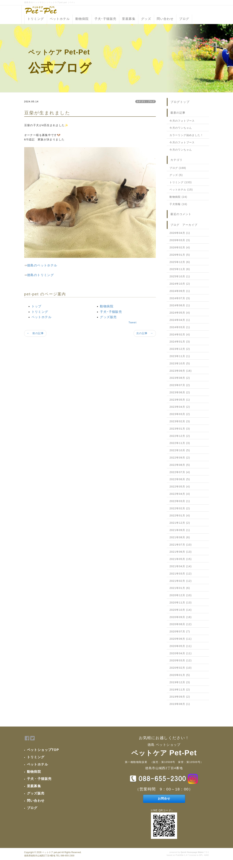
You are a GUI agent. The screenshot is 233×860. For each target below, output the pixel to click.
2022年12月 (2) (179, 435)
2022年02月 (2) (179, 508)
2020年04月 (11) (180, 653)
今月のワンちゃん (180, 127)
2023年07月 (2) (179, 385)
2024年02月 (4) (179, 334)
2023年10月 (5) (179, 363)
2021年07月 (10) (180, 544)
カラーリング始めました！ (186, 135)
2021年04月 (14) (180, 566)
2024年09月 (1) (179, 291)
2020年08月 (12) (180, 624)
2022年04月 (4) (179, 493)
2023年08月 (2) (179, 377)
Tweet (133, 322)
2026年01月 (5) (179, 254)
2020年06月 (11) (180, 638)
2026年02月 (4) (179, 247)
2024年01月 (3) (179, 341)
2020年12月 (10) (180, 595)
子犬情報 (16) (178, 204)
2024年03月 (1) (179, 327)
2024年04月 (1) (179, 319)
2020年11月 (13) (180, 602)
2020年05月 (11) (180, 646)
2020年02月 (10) (180, 667)
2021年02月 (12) (180, 580)
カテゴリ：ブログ (146, 101)
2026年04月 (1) (179, 232)
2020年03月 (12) (180, 660)
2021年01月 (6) (179, 588)
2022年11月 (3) (179, 443)
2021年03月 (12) (180, 573)
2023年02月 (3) (179, 421)
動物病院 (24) (178, 196)
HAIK (206, 855)
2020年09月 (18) (180, 617)
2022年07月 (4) (179, 472)
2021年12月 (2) (179, 522)
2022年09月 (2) (179, 457)
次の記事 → (144, 333)
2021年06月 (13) (180, 551)
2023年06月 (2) (179, 392)
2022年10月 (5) (179, 450)
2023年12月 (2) (179, 348)
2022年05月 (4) (179, 486)
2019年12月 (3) (179, 682)
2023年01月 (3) (179, 428)
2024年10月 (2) (179, 283)
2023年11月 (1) (179, 356)
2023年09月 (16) (180, 370)
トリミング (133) (180, 182)
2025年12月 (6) (179, 262)
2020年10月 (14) (180, 609)
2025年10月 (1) (179, 276)
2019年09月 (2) (179, 696)
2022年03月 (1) (179, 501)
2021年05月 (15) (180, 559)
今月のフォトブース (182, 120)
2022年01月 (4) (179, 515)
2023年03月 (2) (179, 414)
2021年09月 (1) (179, 530)
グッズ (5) (176, 175)
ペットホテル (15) (181, 189)
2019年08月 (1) (179, 703)
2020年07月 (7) (179, 631)
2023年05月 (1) (179, 399)
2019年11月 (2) (179, 689)
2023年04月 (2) (179, 406)
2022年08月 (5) (179, 464)
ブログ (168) (177, 167)
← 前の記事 (35, 333)
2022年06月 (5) (179, 479)
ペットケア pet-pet (51, 852)
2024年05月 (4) (179, 312)
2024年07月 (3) (179, 298)
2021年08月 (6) (179, 537)
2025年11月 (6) (179, 269)
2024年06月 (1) (179, 305)
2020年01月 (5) (179, 675)
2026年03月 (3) (179, 240)
